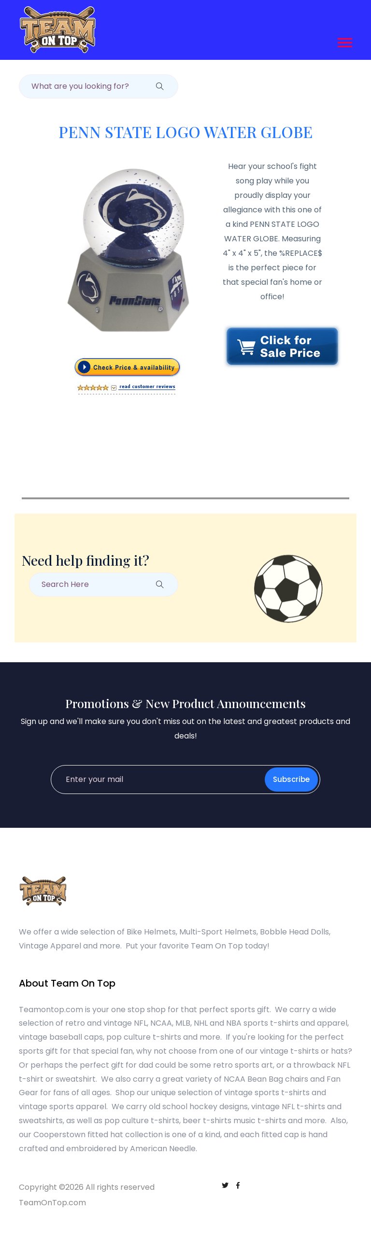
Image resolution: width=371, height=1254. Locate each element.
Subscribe (291, 779)
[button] (344, 40)
